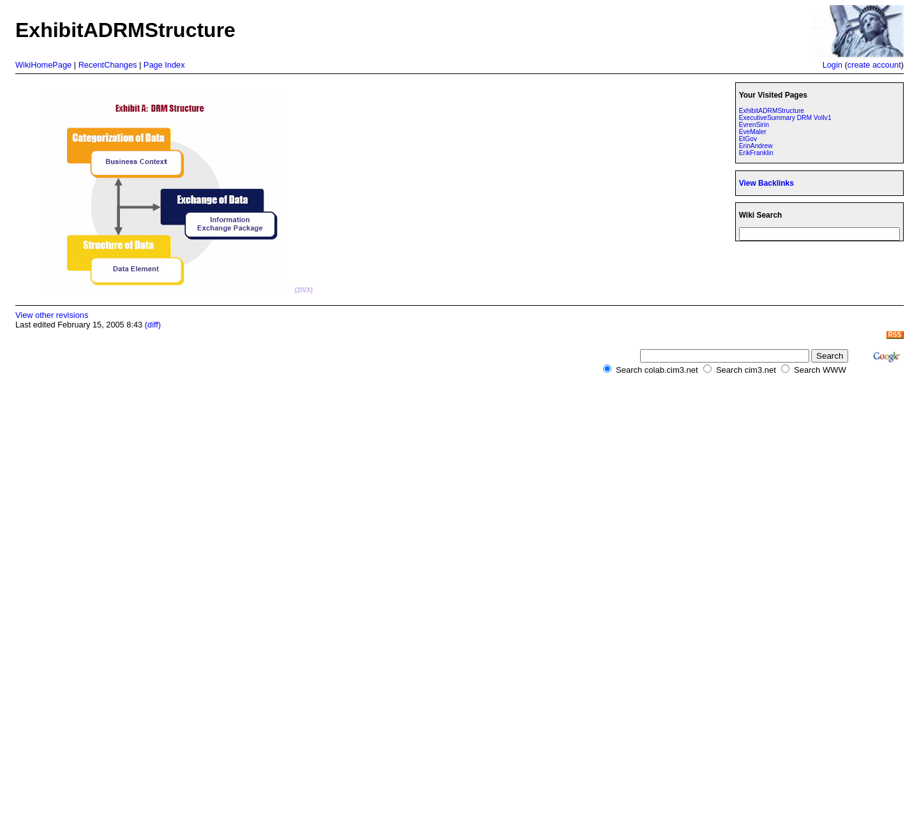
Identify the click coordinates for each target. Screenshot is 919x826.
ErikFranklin (756, 152)
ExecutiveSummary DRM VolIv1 (785, 117)
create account (874, 65)
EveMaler (752, 131)
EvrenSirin (754, 124)
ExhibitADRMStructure (771, 110)
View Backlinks (766, 183)
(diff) (153, 324)
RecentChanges (107, 65)
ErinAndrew (756, 145)
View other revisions (51, 315)
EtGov (748, 138)
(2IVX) (304, 290)
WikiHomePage (43, 65)
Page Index (164, 65)
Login (832, 65)
